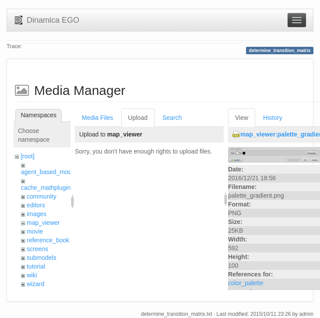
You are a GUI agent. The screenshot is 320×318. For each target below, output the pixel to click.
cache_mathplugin (46, 187)
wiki (32, 275)
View (241, 117)
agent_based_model (49, 171)
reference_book (48, 240)
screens (37, 248)
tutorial (36, 266)
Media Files (97, 117)
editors (36, 205)
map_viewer (43, 222)
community (41, 196)
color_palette (245, 283)
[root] (28, 156)
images (36, 213)
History (272, 117)
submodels (41, 257)
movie (35, 231)
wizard (35, 283)
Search (172, 117)
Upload (138, 117)
